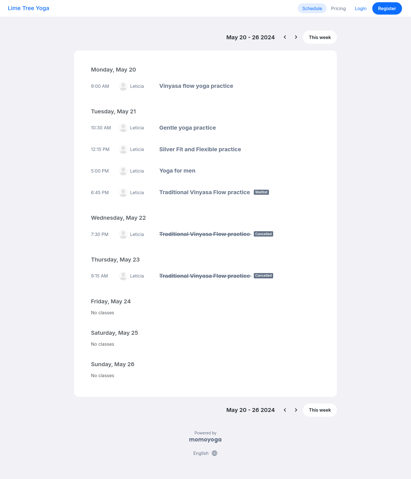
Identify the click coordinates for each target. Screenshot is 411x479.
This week (320, 37)
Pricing (338, 8)
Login (361, 8)
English (205, 453)
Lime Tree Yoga (28, 8)
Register (387, 8)
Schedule (312, 8)
